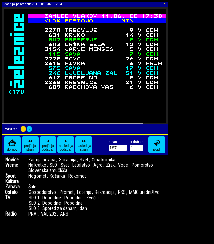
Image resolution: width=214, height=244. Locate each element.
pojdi (156, 144)
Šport (10, 176)
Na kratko (37, 165)
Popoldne (73, 197)
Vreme (11, 165)
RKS (122, 192)
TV (7, 197)
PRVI (33, 214)
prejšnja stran (30, 144)
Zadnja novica (41, 159)
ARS (64, 214)
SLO (53, 165)
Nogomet (37, 176)
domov (12, 144)
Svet (84, 159)
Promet (67, 192)
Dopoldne (51, 197)
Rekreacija (105, 192)
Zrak (110, 165)
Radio (11, 214)
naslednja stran (84, 144)
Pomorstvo (142, 165)
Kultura (12, 181)
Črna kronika (103, 159)
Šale (32, 186)
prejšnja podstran (48, 144)
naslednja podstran (66, 144)
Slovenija (67, 159)
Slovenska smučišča (47, 170)
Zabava (12, 186)
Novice (12, 159)
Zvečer (92, 197)
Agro (98, 165)
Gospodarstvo (42, 192)
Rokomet (77, 176)
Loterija (84, 192)
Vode (123, 165)
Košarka (57, 176)
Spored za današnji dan (64, 208)
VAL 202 (48, 214)
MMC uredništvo (144, 192)
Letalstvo (81, 165)
